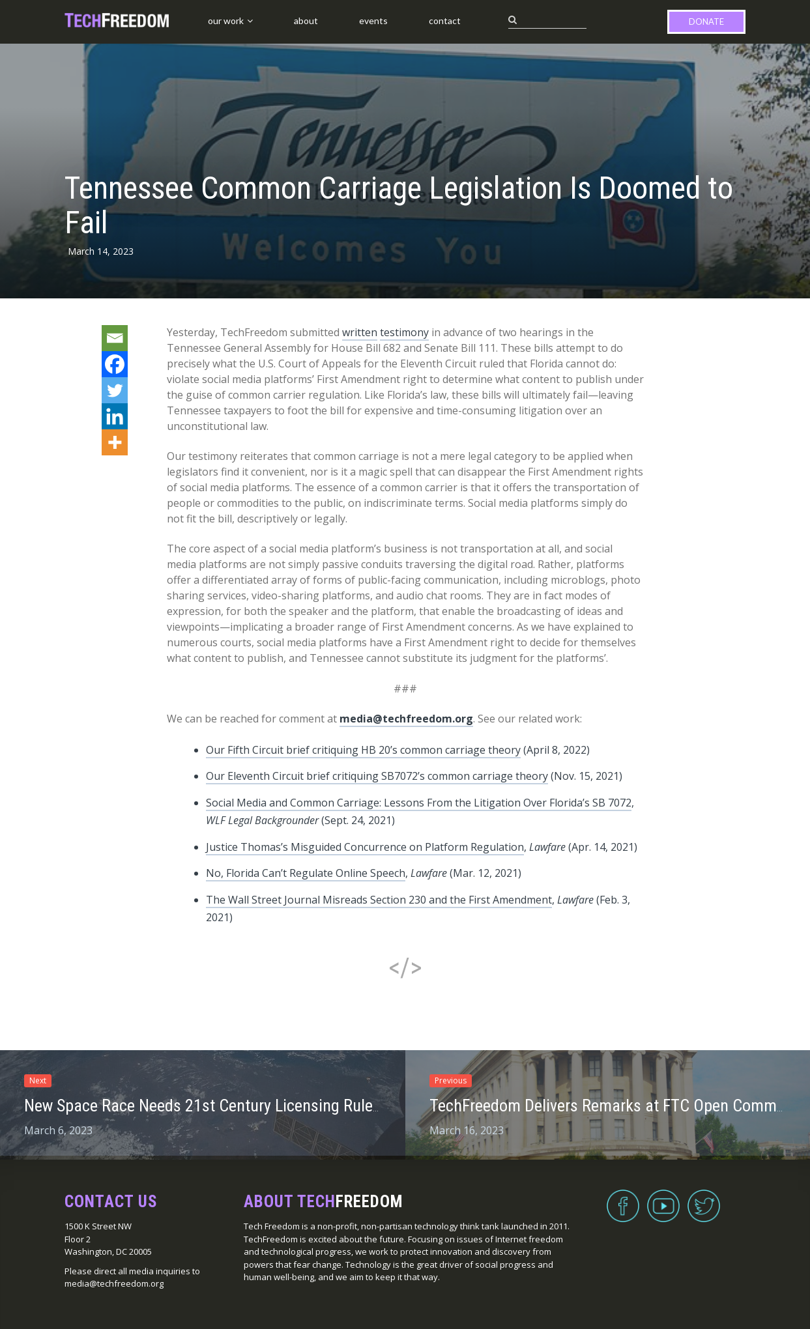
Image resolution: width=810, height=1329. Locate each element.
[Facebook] (115, 364)
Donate (706, 21)
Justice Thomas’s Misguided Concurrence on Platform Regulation (365, 847)
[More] (115, 442)
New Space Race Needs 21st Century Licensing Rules (202, 1105)
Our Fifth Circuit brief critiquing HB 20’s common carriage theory (363, 750)
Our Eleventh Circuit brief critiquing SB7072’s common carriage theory (377, 776)
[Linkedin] (115, 416)
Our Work (226, 20)
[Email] (115, 338)
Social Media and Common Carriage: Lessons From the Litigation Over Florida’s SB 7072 (418, 802)
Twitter (703, 1198)
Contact (445, 20)
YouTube (663, 1198)
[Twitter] (115, 390)
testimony (404, 332)
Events (373, 20)
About (306, 20)
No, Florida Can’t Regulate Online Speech (305, 873)
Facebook (623, 1198)
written (359, 332)
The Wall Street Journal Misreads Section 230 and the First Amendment (379, 900)
